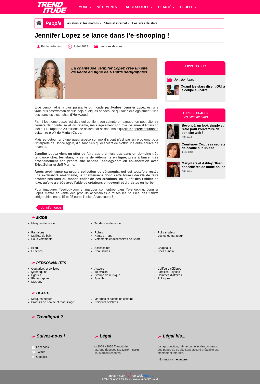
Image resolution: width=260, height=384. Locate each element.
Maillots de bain (41, 235)
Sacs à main (166, 251)
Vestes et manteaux (170, 235)
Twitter (40, 352)
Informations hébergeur (173, 359)
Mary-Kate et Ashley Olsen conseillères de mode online (203, 165)
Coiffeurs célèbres (169, 268)
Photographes (40, 278)
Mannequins (39, 271)
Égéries (36, 275)
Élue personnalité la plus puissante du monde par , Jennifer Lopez (90, 107)
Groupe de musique (107, 275)
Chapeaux (164, 247)
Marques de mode (43, 223)
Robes (98, 232)
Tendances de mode (107, 223)
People (54, 23)
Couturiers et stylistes (45, 268)
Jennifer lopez (51, 207)
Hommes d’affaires (170, 275)
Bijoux (35, 247)
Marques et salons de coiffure (113, 298)
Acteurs (99, 268)
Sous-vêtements (41, 239)
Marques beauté (41, 298)
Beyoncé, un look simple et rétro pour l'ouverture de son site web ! (203, 129)
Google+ (41, 356)
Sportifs (99, 278)
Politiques (164, 278)
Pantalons (37, 232)
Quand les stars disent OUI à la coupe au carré (203, 88)
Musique (36, 281)
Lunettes (36, 251)
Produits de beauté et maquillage (52, 302)
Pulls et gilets (166, 232)
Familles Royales (169, 271)
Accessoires (102, 247)
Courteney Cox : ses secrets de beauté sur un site (203, 146)
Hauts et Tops (103, 235)
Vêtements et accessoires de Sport (117, 239)
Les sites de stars (145, 23)
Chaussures (102, 251)
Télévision (101, 271)
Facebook (42, 347)
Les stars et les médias (82, 23)
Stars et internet (115, 23)
